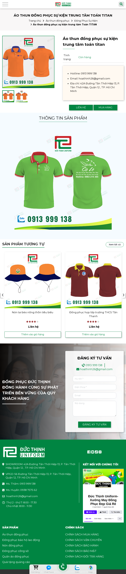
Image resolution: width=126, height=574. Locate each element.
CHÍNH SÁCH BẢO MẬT (80, 551)
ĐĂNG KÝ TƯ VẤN (94, 424)
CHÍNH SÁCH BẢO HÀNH (81, 545)
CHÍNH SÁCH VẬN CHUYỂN (83, 540)
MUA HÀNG (105, 107)
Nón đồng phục (12, 545)
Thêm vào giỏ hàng (32, 334)
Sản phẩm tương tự (23, 244)
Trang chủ (35, 20)
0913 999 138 (94, 365)
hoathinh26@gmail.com (96, 369)
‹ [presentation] (3, 295)
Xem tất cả (115, 244)
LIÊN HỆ (81, 107)
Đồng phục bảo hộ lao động (21, 540)
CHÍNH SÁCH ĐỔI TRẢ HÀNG (84, 556)
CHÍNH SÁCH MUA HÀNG (82, 534)
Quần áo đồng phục (15, 556)
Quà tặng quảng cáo (16, 562)
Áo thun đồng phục (57, 20)
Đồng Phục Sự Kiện (86, 20)
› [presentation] (124, 295)
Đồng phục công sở (15, 551)
